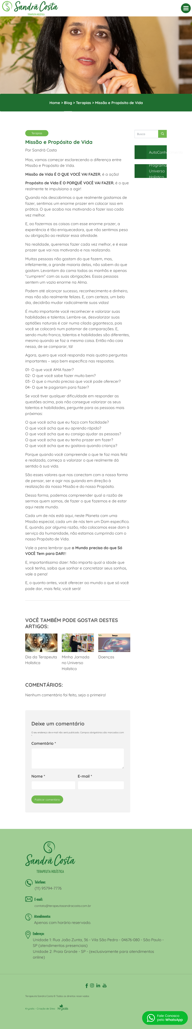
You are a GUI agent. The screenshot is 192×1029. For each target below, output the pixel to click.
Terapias (83, 102)
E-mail (85, 776)
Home (54, 102)
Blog (68, 102)
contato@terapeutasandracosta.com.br (62, 906)
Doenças (114, 646)
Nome (38, 776)
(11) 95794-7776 (48, 888)
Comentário (43, 743)
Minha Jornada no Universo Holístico (78, 652)
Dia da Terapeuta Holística (41, 649)
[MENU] (186, 8)
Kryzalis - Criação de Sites (46, 1008)
